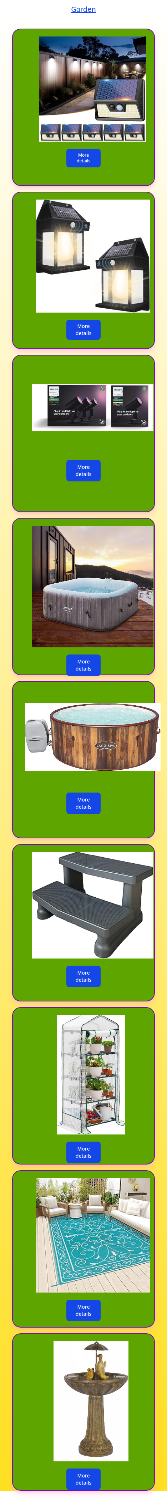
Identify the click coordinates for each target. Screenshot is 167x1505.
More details (83, 158)
